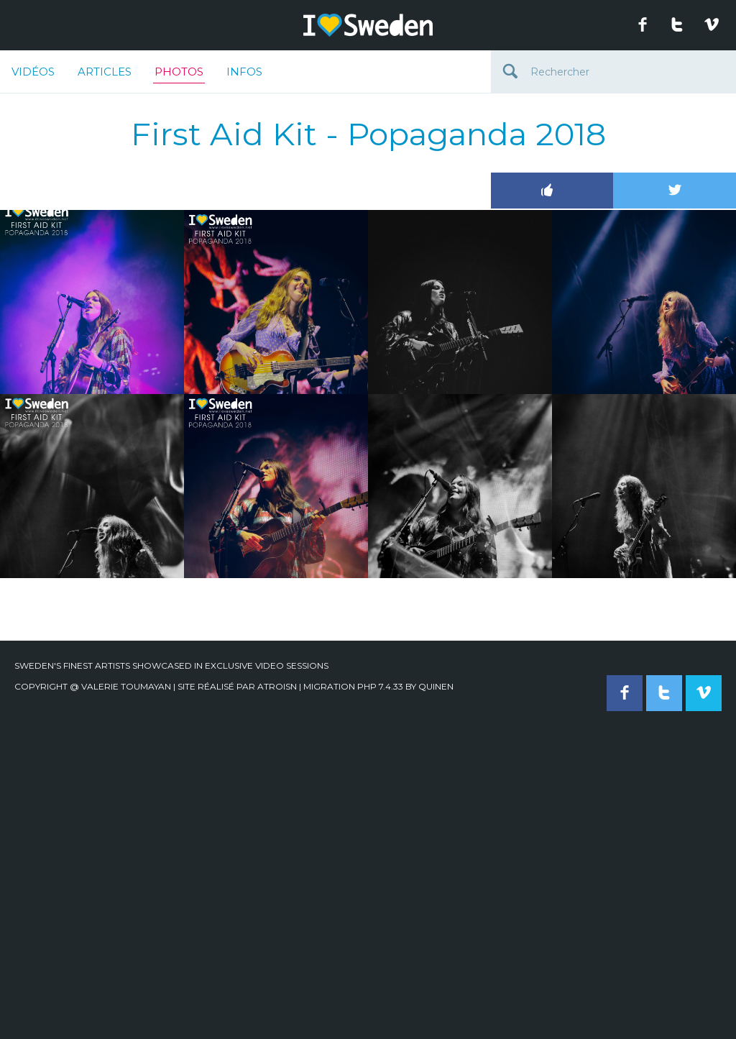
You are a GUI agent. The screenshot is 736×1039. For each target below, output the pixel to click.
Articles (105, 71)
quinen (436, 686)
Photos (179, 74)
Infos (244, 71)
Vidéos (33, 71)
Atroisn (277, 686)
